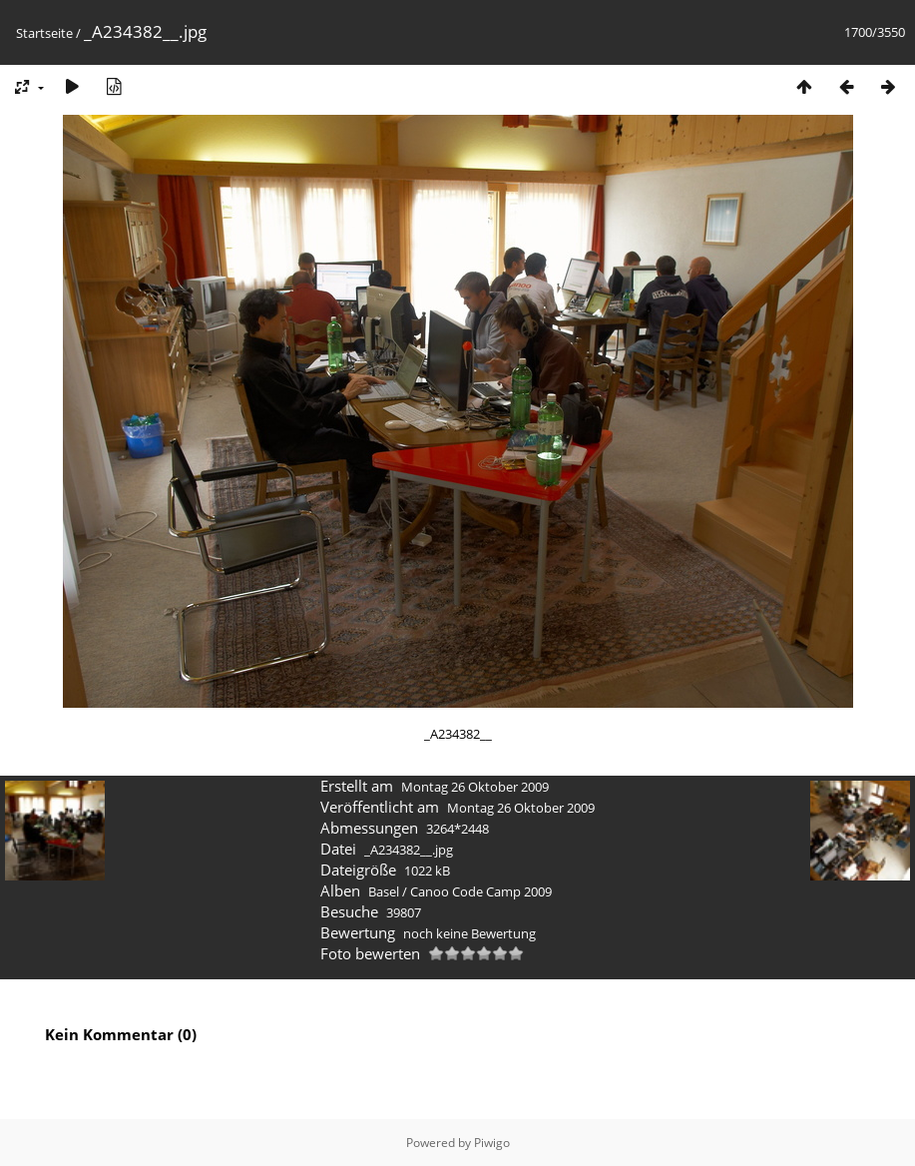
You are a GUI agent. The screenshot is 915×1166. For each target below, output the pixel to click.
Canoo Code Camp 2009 (481, 891)
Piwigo (492, 1142)
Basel (383, 891)
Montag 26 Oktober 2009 (475, 787)
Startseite (44, 33)
